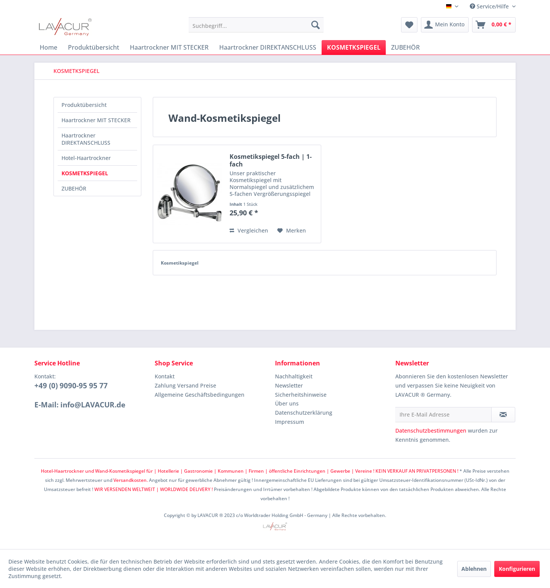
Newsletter (289, 385)
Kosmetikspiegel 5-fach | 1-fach (271, 160)
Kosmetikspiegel (180, 263)
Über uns (287, 403)
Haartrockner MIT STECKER (96, 120)
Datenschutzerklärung (303, 412)
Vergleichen (249, 230)
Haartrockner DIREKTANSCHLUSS (85, 139)
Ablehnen (474, 568)
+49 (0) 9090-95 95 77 (71, 386)
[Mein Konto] (445, 24)
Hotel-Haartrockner (86, 158)
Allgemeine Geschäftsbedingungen (199, 394)
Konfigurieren (517, 568)
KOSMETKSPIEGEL (84, 173)
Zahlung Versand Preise (185, 385)
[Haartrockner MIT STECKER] (169, 47)
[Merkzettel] (409, 24)
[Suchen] (315, 24)
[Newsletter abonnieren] (503, 414)
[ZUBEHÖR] (405, 47)
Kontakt (165, 376)
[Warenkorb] (494, 24)
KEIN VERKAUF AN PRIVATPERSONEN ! (416, 471)
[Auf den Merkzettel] (291, 230)
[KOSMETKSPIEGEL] (354, 47)
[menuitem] (256, 24)
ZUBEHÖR (73, 188)
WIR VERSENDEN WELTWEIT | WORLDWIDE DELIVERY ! (153, 489)
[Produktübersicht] (94, 47)
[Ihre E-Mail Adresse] (443, 414)
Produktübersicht (84, 104)
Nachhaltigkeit (293, 376)
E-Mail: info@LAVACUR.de (79, 405)
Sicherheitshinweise (301, 394)
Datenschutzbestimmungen (430, 430)
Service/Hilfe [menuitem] (490, 6)
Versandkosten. (130, 480)
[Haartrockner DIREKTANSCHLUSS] (268, 47)
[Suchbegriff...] (256, 24)
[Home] (48, 47)
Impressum (289, 421)
